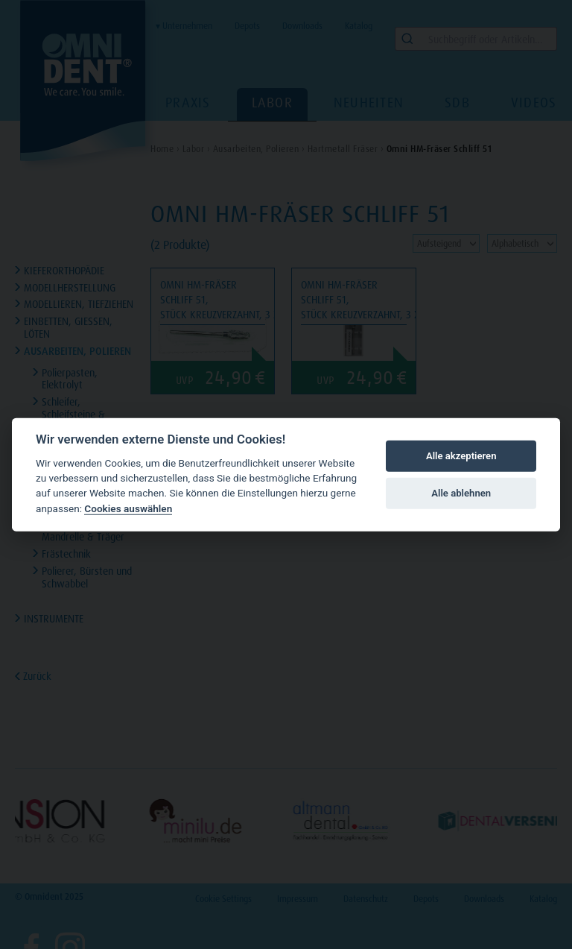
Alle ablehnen (461, 493)
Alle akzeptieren (461, 455)
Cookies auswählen (128, 508)
